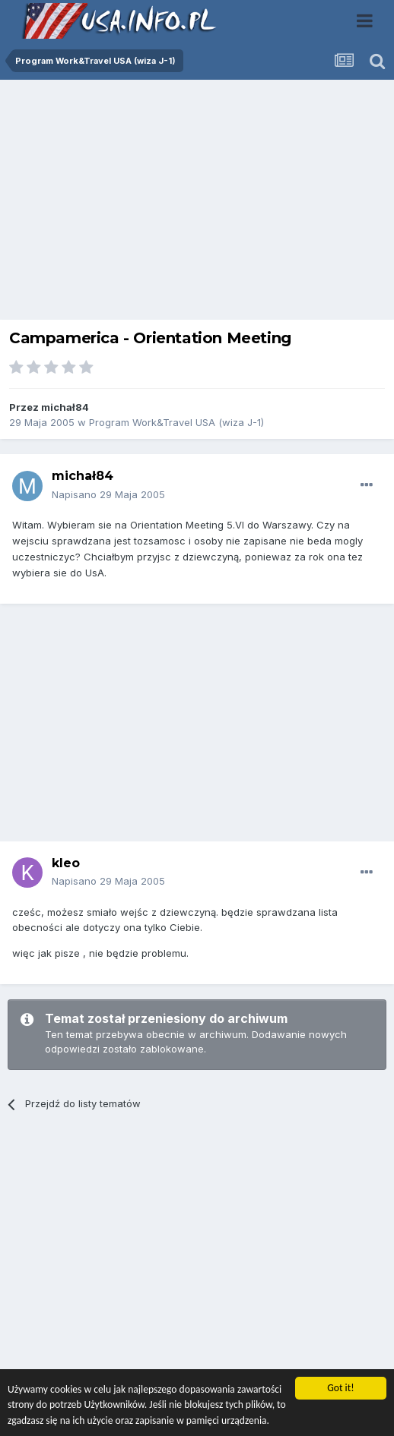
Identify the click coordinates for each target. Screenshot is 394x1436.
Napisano (108, 494)
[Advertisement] (197, 203)
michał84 (65, 407)
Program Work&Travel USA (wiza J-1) (176, 422)
